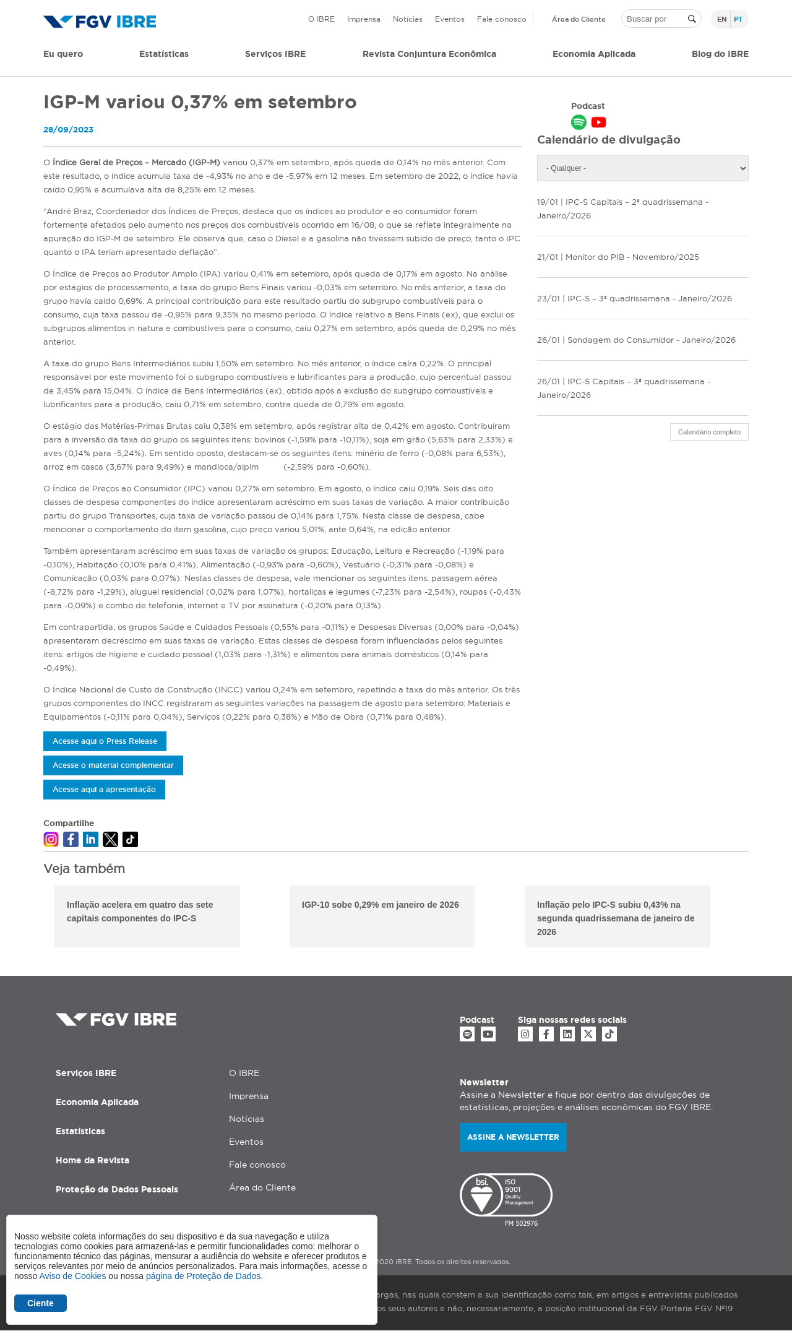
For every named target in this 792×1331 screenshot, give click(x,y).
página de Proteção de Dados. (204, 1276)
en (722, 19)
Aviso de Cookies (72, 1276)
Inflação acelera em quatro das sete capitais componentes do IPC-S (140, 911)
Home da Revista (92, 1160)
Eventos (450, 19)
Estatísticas (164, 54)
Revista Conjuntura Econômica (429, 54)
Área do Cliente (579, 19)
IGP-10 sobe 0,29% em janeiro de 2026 (380, 905)
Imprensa (364, 19)
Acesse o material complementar (113, 765)
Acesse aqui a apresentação (104, 789)
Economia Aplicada (97, 1102)
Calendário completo (709, 432)
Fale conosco (502, 19)
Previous (34, 918)
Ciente (40, 1303)
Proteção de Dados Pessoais (117, 1189)
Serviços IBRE (86, 1073)
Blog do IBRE (720, 54)
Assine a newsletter (513, 1137)
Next (758, 918)
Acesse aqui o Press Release (105, 741)
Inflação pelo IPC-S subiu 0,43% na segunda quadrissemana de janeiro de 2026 (615, 918)
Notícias (408, 19)
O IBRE (321, 19)
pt (738, 19)
